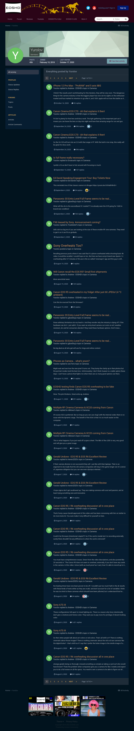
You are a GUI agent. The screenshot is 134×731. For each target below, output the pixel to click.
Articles (11, 120)
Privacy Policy (71, 722)
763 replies (78, 214)
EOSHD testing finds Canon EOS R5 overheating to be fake (83, 386)
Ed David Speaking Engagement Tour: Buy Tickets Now (81, 178)
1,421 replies (76, 622)
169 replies (76, 284)
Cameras (93, 88)
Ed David (71, 181)
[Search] (104, 19)
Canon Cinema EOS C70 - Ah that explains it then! (79, 111)
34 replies (74, 474)
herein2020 (72, 459)
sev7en (71, 364)
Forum (19, 19)
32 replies (77, 237)
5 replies (75, 264)
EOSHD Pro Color (54, 19)
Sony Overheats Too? (68, 245)
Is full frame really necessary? (68, 157)
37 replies (74, 425)
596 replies (79, 126)
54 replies (77, 190)
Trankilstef (72, 225)
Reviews (30, 19)
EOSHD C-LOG (71, 19)
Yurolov (56, 88)
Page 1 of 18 (87, 78)
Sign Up (123, 8)
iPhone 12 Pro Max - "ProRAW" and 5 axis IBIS (77, 85)
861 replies (75, 521)
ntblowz (71, 410)
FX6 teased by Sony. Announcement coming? (76, 222)
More (84, 19)
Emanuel (71, 160)
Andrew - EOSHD (74, 88)
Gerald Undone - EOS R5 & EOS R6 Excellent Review (80, 456)
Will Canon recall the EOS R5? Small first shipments (80, 271)
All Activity (12, 72)
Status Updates (116, 20)
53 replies (76, 103)
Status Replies (13, 90)
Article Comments (15, 125)
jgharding (72, 201)
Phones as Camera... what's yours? (71, 361)
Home (10, 19)
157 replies (79, 170)
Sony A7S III (59, 604)
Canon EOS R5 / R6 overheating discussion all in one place (83, 505)
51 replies (75, 379)
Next (71, 78)
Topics (10, 102)
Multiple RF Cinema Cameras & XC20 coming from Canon (83, 407)
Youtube (41, 19)
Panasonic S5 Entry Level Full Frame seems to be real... (82, 198)
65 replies (75, 307)
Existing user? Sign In (107, 8)
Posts (10, 107)
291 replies (76, 399)
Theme (60, 722)
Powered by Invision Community (67, 727)
